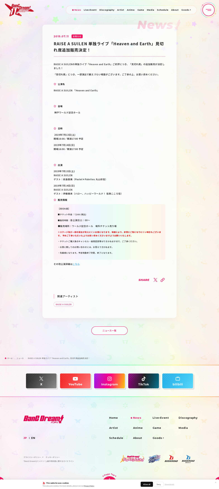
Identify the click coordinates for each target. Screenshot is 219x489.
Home (113, 418)
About (175, 10)
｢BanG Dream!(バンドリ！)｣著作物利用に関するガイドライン (48, 461)
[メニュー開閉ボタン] (208, 10)
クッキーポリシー (53, 457)
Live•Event (90, 10)
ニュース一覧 (110, 330)
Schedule (162, 10)
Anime (131, 10)
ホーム (10, 358)
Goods (185, 10)
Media (150, 10)
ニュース (20, 358)
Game (140, 10)
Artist (120, 10)
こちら (76, 264)
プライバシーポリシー (32, 457)
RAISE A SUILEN (64, 304)
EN (33, 438)
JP (25, 438)
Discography (106, 10)
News (77, 10)
